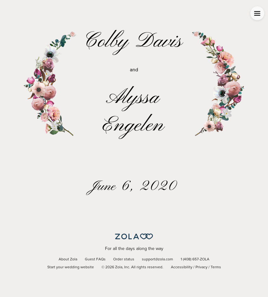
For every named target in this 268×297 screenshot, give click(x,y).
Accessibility (181, 267)
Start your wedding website (70, 267)
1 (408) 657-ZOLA (195, 259)
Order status (123, 259)
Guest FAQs (95, 259)
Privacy (201, 267)
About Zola (68, 259)
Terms (216, 267)
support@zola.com (157, 259)
